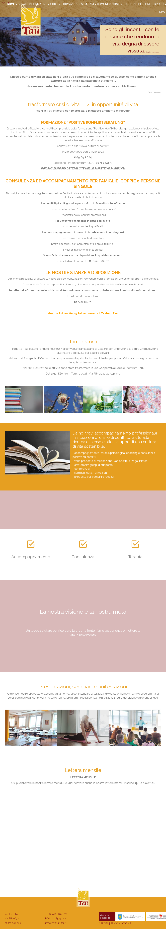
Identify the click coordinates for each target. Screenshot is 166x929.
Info (162, 12)
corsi (54, 4)
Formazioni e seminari (77, 4)
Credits (103, 923)
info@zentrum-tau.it (55, 923)
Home (11, 4)
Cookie (126, 923)
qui (137, 783)
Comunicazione (108, 4)
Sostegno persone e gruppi (143, 4)
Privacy (115, 923)
